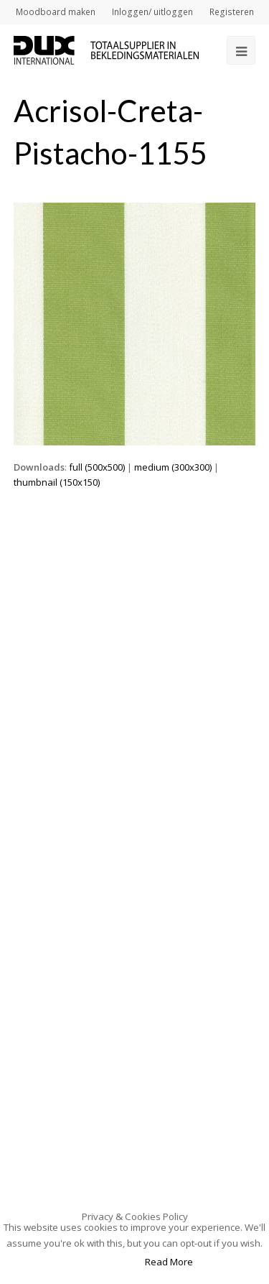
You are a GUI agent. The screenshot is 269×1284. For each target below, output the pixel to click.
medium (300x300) (173, 467)
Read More (169, 1261)
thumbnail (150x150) (57, 482)
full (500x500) (97, 467)
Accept (109, 1261)
